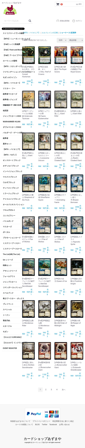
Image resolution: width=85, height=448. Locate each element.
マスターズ (7, 227)
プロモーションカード (11, 238)
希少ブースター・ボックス (11, 298)
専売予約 (6, 321)
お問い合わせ (64, 424)
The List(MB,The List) (11, 254)
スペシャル (7, 310)
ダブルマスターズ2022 (11, 127)
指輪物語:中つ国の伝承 (11, 105)
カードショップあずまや (42, 439)
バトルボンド (8, 221)
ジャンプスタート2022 (11, 116)
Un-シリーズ (8, 260)
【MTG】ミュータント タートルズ (11, 39)
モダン (5, 332)
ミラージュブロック (11, 193)
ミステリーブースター (11, 243)
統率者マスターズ (10, 94)
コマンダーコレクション (11, 287)
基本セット (7, 144)
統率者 (5, 138)
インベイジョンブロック (11, 171)
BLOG (37, 424)
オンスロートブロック (11, 160)
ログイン (77, 21)
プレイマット (8, 304)
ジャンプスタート (10, 282)
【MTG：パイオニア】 (11, 149)
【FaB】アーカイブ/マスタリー (11, 55)
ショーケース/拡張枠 (68, 33)
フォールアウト (9, 276)
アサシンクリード (10, 271)
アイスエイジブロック (11, 199)
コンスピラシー (9, 216)
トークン (6, 315)
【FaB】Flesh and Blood (11, 50)
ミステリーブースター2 (11, 249)
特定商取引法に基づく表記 (63, 421)
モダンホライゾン (10, 77)
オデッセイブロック (11, 166)
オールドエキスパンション (11, 204)
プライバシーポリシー (41, 421)
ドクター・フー (9, 88)
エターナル (7, 326)
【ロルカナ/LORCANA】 (11, 337)
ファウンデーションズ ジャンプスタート (11, 72)
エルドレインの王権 (50, 33)
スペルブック (8, 293)
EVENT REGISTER (10, 348)
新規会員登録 (62, 21)
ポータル (6, 232)
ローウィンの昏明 (10, 61)
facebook (53, 424)
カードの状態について (24, 424)
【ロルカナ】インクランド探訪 (11, 343)
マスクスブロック (10, 177)
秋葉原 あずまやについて (20, 421)
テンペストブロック (11, 188)
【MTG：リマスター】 (11, 83)
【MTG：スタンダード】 (11, 66)
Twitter (44, 424)
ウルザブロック (9, 182)
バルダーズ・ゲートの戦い (11, 133)
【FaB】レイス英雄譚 (11, 44)
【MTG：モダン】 (10, 155)
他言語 (5, 111)
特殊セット (7, 265)
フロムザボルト (9, 210)
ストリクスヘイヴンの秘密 (11, 33)
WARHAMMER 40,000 (11, 122)
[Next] (63, 390)
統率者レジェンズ (10, 99)
